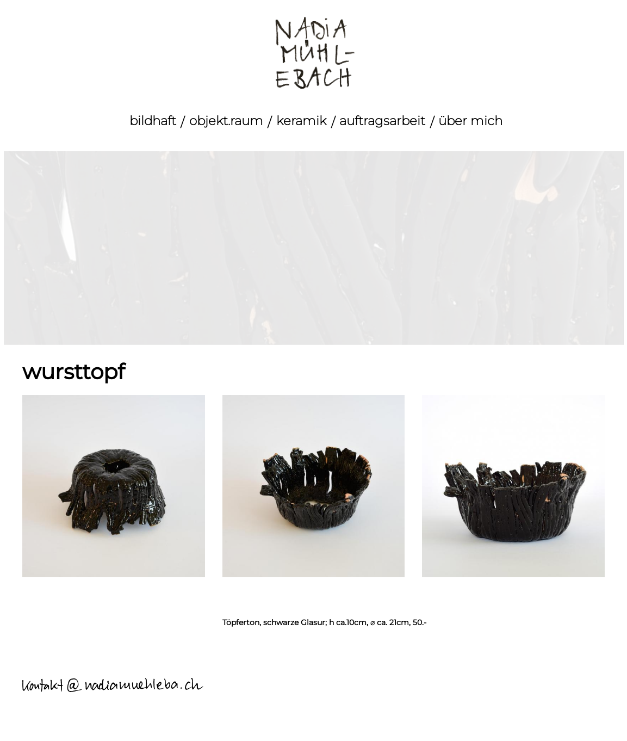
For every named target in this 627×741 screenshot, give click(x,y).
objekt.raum (226, 120)
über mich (470, 120)
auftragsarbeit (382, 120)
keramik (301, 120)
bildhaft (152, 120)
